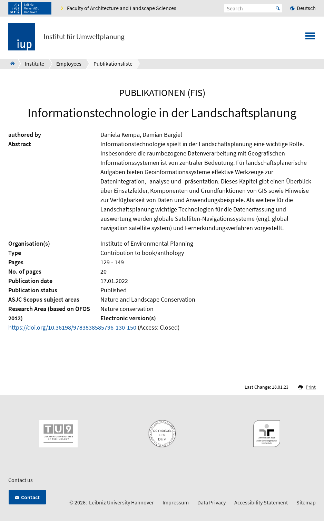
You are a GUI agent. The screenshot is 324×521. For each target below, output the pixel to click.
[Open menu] (310, 38)
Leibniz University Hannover (121, 502)
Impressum (176, 502)
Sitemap (306, 502)
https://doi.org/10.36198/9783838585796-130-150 (72, 327)
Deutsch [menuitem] (306, 7)
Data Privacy (211, 502)
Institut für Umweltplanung (84, 36)
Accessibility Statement (261, 502)
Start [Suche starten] (278, 8)
